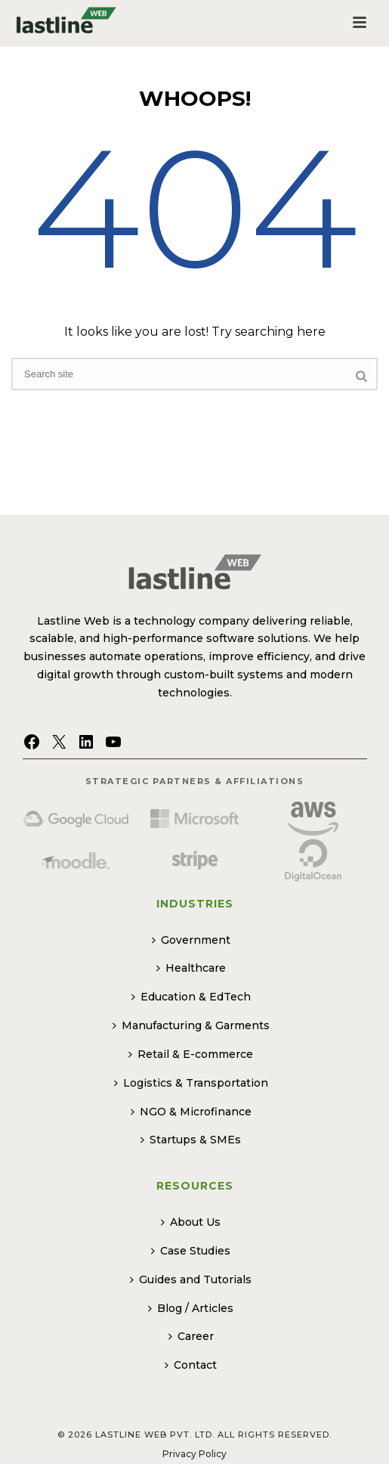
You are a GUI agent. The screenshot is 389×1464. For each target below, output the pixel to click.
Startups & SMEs (190, 1139)
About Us (191, 1222)
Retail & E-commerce (190, 1054)
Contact (191, 1365)
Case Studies (190, 1251)
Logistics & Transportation (191, 1083)
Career (191, 1336)
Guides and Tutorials (191, 1279)
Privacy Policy (194, 1453)
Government (191, 940)
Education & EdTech (191, 996)
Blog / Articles (190, 1308)
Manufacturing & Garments (191, 1025)
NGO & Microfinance (191, 1111)
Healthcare (191, 968)
